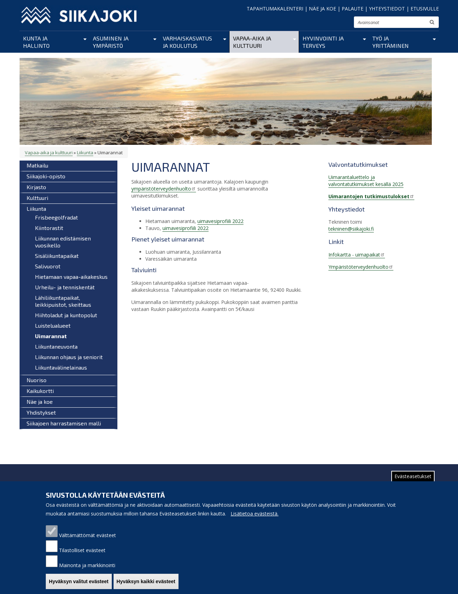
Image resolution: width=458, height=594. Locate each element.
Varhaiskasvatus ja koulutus (187, 42)
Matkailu (37, 165)
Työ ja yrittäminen (390, 42)
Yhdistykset (41, 412)
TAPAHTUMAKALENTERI (275, 8)
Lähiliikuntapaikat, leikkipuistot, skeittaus (63, 301)
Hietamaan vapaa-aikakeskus (71, 276)
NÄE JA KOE (322, 8)
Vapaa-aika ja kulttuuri (252, 42)
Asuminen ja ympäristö (111, 42)
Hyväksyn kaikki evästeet (146, 583)
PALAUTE (352, 8)
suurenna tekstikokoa (345, 23)
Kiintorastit (49, 227)
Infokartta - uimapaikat (356, 254)
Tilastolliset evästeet (82, 552)
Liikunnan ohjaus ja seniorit (69, 357)
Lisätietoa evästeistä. (254, 515)
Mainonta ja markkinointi (87, 567)
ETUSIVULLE (424, 8)
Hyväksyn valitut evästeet (78, 583)
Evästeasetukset (412, 478)
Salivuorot (47, 266)
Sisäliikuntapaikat (57, 255)
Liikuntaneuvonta (56, 346)
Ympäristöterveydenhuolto (360, 266)
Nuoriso (36, 380)
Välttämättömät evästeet (87, 537)
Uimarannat (51, 336)
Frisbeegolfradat (56, 217)
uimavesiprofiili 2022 (220, 221)
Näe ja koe (40, 401)
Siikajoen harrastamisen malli (64, 423)
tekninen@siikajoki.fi (351, 228)
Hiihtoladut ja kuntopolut (66, 315)
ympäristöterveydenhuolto (163, 188)
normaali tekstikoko (336, 24)
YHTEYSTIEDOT (387, 8)
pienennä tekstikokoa (327, 24)
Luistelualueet (53, 325)
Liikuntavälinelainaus (61, 367)
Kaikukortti (40, 390)
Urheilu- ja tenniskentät (65, 287)
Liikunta (85, 152)
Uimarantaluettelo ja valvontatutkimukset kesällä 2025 (366, 180)
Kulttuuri (37, 197)
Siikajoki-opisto (46, 176)
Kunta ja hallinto (36, 42)
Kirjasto (36, 187)
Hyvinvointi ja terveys (323, 42)
